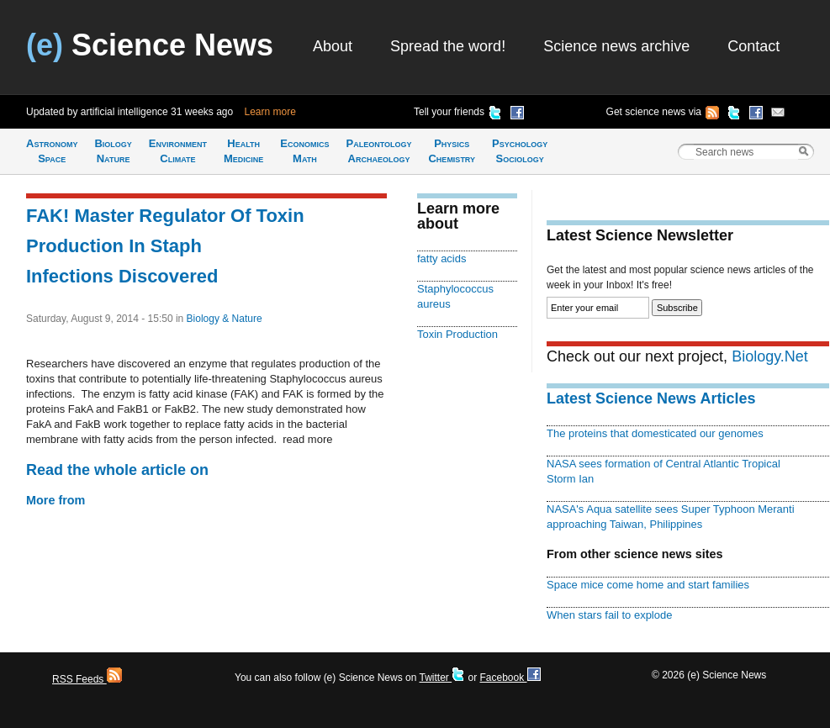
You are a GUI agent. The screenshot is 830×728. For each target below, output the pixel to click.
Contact (753, 46)
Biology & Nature (224, 318)
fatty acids (441, 258)
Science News (149, 45)
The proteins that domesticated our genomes (655, 433)
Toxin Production (457, 334)
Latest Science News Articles (651, 398)
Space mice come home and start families (648, 584)
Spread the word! (447, 46)
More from (55, 500)
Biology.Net (770, 356)
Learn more (270, 112)
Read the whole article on (117, 470)
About (332, 46)
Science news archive (616, 46)
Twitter (442, 677)
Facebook (509, 677)
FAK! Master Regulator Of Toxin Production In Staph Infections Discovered (165, 246)
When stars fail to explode (609, 615)
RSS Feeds (87, 679)
